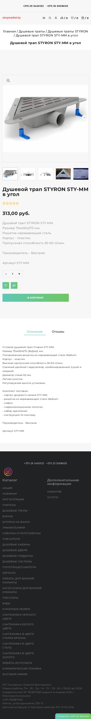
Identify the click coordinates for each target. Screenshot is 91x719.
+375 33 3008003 (57, 5)
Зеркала (9, 572)
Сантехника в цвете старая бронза (18, 636)
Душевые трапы (32, 31)
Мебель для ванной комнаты (18, 580)
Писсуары (10, 597)
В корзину (35, 297)
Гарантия (54, 491)
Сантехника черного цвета (19, 616)
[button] (84, 117)
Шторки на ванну (16, 521)
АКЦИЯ (7, 488)
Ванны (8, 516)
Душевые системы (17, 561)
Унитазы (9, 505)
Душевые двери (15, 550)
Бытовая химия (15, 674)
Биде (6, 603)
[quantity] (12, 273)
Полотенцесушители (19, 567)
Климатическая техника (22, 668)
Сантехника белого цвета (18, 626)
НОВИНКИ (10, 493)
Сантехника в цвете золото (18, 655)
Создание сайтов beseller (73, 716)
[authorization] (56, 18)
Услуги (53, 497)
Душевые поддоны (18, 555)
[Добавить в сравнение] (14, 285)
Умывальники (14, 527)
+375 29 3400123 (33, 5)
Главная (9, 31)
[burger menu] (44, 18)
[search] (50, 18)
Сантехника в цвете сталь (18, 645)
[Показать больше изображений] (8, 80)
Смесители (11, 538)
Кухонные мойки (16, 609)
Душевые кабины (16, 544)
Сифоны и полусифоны (21, 533)
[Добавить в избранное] (5, 285)
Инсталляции (13, 499)
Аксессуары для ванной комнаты (22, 590)
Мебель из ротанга (17, 662)
